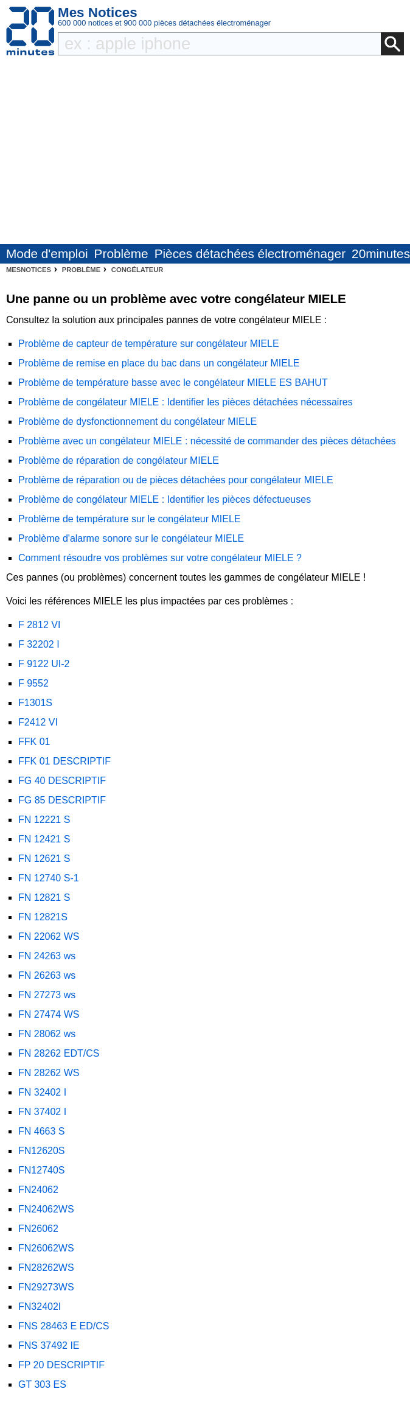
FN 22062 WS (48, 936)
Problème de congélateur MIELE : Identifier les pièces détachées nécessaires (185, 402)
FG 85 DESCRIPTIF (62, 800)
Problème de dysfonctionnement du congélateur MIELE (137, 421)
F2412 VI (38, 722)
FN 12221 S (44, 819)
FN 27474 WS (48, 1014)
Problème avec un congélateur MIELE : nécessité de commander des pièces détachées (207, 441)
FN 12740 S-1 (48, 878)
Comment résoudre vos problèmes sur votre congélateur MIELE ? (160, 558)
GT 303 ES (42, 1384)
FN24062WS (46, 1209)
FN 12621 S (44, 858)
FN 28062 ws (46, 1034)
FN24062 (38, 1189)
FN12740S (41, 1170)
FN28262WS (46, 1267)
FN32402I (39, 1306)
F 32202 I (39, 644)
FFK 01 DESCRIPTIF (64, 761)
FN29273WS (46, 1287)
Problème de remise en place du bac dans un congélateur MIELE (159, 363)
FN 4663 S (41, 1131)
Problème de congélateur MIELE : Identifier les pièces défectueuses (164, 499)
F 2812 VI (39, 625)
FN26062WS (46, 1248)
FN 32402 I (42, 1092)
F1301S (35, 703)
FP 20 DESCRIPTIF (61, 1365)
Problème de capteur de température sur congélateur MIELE (148, 343)
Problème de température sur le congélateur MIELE (129, 519)
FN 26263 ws (46, 975)
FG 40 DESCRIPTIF (62, 780)
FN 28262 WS (48, 1073)
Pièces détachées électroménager (250, 254)
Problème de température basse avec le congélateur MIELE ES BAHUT (173, 382)
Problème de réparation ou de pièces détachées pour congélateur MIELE (175, 480)
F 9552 (33, 683)
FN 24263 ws (46, 956)
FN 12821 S (44, 897)
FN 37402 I (42, 1112)
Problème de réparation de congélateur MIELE (118, 460)
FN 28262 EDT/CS (58, 1053)
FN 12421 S (44, 839)
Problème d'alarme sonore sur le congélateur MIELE (131, 538)
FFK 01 (34, 741)
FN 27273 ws (46, 995)
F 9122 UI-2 (43, 664)
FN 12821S (43, 917)
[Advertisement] (205, 153)
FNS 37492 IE (49, 1345)
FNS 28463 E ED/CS (63, 1326)
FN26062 (38, 1228)
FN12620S (41, 1151)
